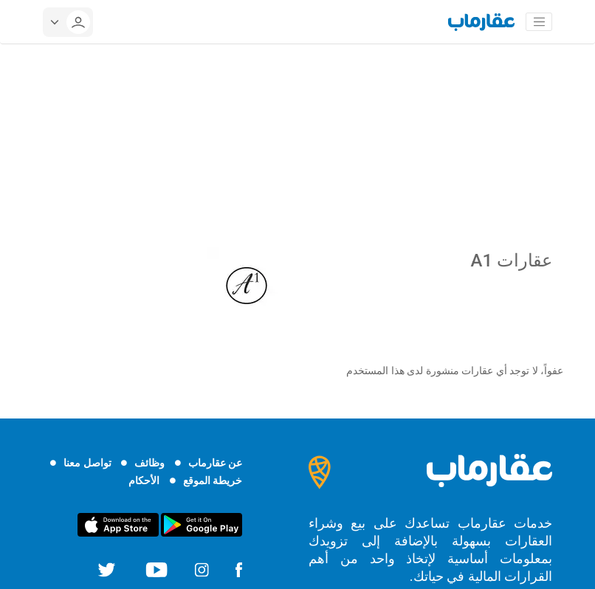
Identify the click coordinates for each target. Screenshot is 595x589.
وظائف (149, 463)
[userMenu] (68, 22)
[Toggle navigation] (539, 22)
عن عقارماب (215, 463)
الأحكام (143, 480)
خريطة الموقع (212, 480)
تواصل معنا (87, 463)
